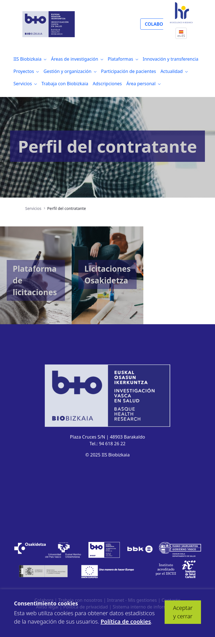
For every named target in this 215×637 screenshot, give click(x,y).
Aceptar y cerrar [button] (183, 612)
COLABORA (157, 24)
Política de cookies (126, 621)
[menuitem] (30, 59)
